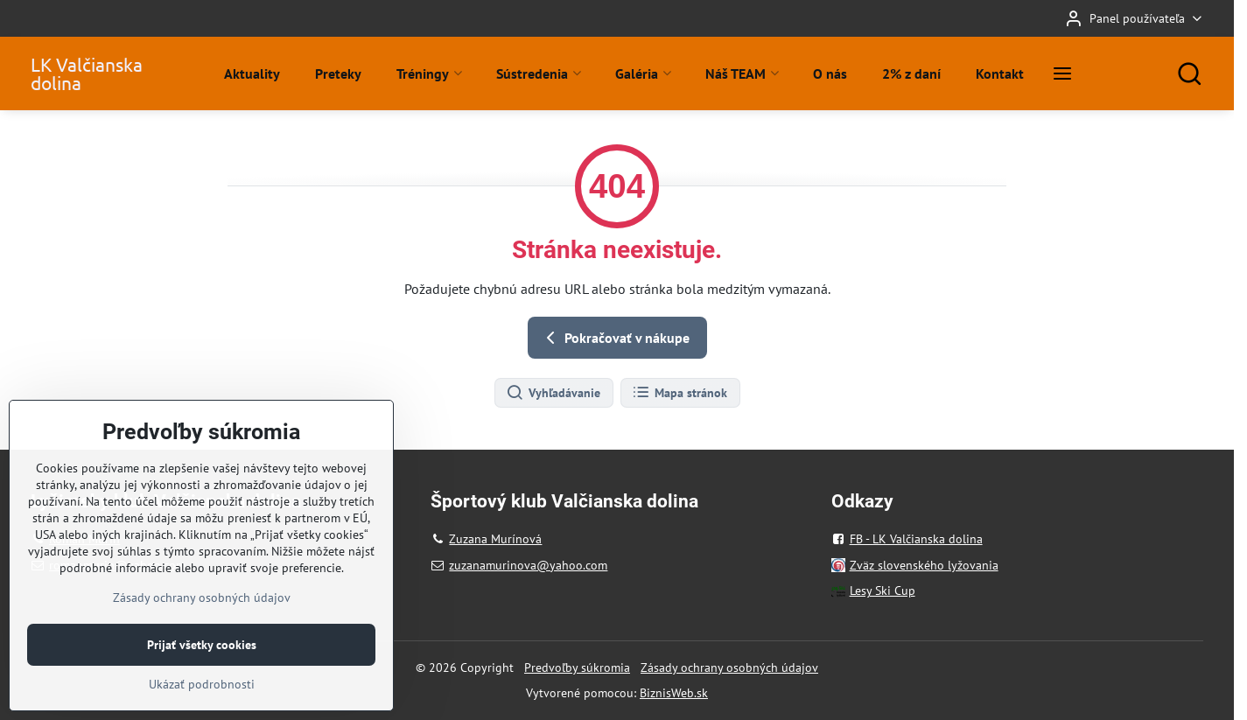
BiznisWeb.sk (674, 693)
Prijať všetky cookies (201, 681)
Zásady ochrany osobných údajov (729, 667)
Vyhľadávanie (553, 393)
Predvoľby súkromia (577, 667)
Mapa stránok (679, 393)
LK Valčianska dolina (87, 73)
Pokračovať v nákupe (615, 337)
